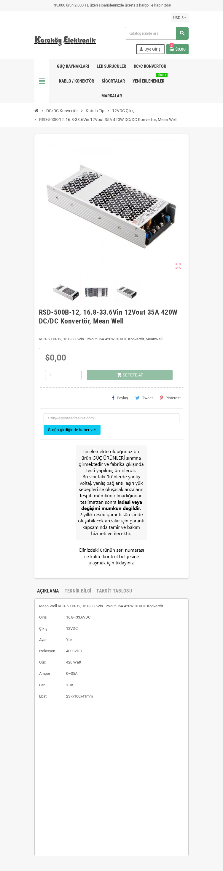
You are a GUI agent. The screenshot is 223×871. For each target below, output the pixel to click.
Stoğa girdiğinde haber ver (72, 429)
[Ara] (156, 33)
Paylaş (120, 397)
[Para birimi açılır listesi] (180, 17)
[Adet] (63, 375)
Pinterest (170, 397)
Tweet (144, 397)
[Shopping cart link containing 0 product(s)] (177, 49)
